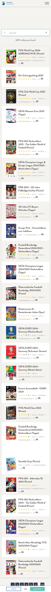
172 (42, 584)
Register (37, 589)
